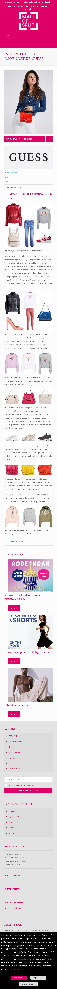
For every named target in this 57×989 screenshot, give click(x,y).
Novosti (34, 6)
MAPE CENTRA (14, 752)
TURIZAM (12, 758)
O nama (11, 6)
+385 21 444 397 (13, 2)
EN (47, 2)
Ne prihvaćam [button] (38, 977)
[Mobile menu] (49, 21)
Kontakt (28, 9)
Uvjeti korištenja (14, 908)
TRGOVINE (13, 736)
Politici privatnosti (15, 969)
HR (43, 2)
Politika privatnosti (15, 902)
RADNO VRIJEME (15, 769)
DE (51, 2)
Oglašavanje (22, 6)
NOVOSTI (19, 541)
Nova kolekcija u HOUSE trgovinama (27, 652)
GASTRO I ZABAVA (16, 741)
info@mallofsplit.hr (32, 2)
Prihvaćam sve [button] (19, 977)
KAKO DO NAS (13, 875)
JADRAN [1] (12, 172)
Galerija (43, 6)
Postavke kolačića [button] (28, 984)
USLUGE (12, 763)
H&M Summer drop (16, 705)
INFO (11, 747)
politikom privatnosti (25, 785)
